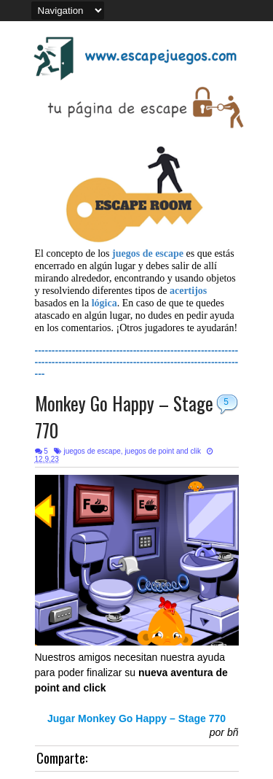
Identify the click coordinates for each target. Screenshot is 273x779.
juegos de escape (91, 451)
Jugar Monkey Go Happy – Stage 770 (136, 718)
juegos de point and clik (162, 451)
